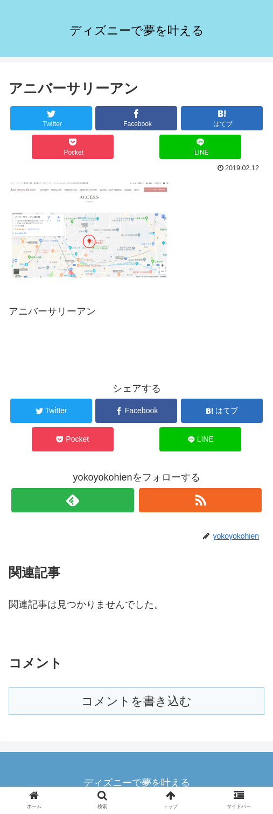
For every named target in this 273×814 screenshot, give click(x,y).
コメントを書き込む (136, 701)
